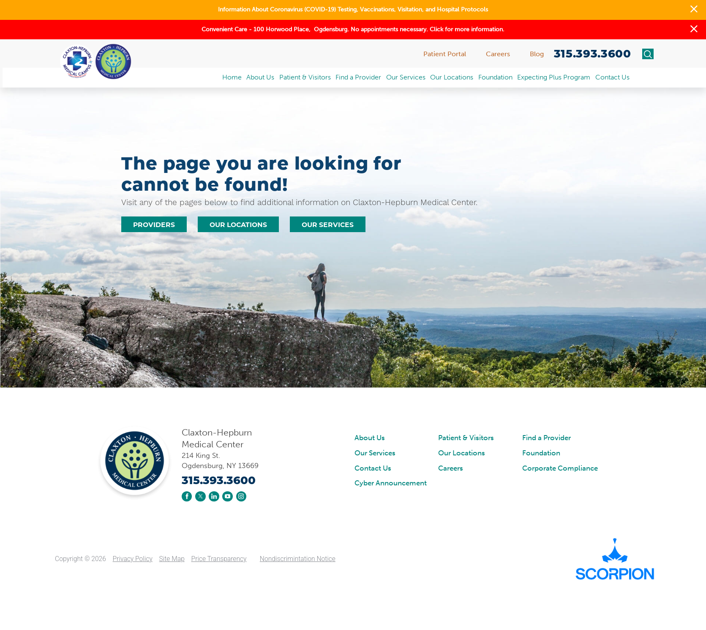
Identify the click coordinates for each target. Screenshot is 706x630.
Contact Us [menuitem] (612, 77)
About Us (369, 438)
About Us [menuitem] (260, 77)
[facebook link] (187, 496)
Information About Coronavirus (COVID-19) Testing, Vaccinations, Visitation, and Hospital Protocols (353, 9)
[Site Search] (648, 54)
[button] (694, 10)
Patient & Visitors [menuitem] (305, 77)
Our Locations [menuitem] (451, 77)
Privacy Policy (133, 559)
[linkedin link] (214, 496)
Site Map (172, 559)
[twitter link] (200, 496)
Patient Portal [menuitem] (444, 54)
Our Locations (238, 225)
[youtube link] (227, 496)
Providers (154, 225)
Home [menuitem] (232, 77)
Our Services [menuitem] (405, 77)
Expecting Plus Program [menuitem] (553, 77)
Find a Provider (546, 438)
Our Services (328, 225)
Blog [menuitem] (537, 54)
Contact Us (372, 468)
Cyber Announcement (390, 483)
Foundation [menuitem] (495, 77)
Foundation (541, 453)
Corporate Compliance (560, 468)
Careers (450, 468)
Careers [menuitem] (498, 54)
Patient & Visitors (466, 438)
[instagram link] (241, 496)
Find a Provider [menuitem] (358, 77)
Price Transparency (219, 559)
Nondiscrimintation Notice (297, 559)
